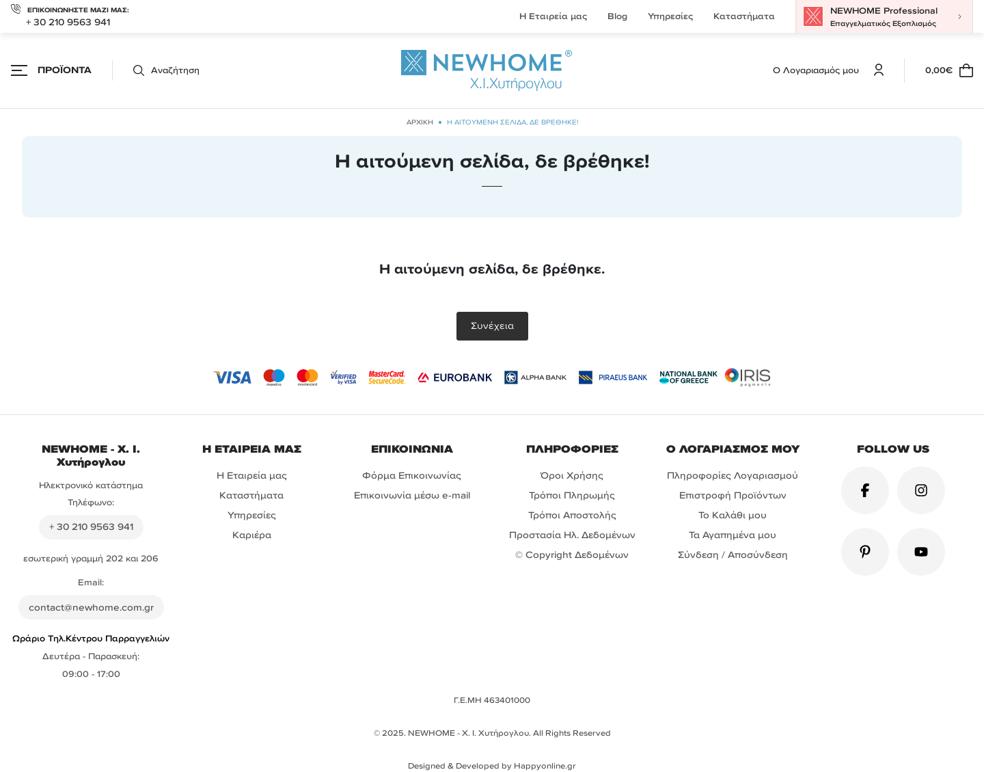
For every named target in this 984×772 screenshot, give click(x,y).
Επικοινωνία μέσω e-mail (412, 495)
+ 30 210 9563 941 (68, 22)
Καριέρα (251, 535)
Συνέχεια (492, 326)
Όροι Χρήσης (572, 475)
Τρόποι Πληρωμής (572, 495)
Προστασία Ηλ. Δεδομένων (572, 535)
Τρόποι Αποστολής (572, 515)
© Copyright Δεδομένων (572, 555)
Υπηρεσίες (670, 16)
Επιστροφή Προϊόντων (733, 495)
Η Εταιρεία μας (553, 16)
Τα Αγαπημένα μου (732, 535)
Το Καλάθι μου (732, 515)
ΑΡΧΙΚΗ (420, 122)
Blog (617, 16)
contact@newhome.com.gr (91, 607)
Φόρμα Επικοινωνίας (411, 475)
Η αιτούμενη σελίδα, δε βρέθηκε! (512, 122)
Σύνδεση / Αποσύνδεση (733, 555)
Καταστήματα (744, 16)
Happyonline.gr (545, 766)
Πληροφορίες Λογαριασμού (732, 475)
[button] (156, 70)
